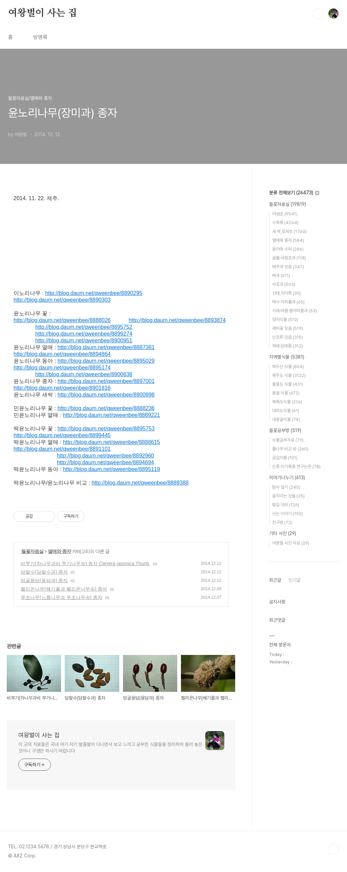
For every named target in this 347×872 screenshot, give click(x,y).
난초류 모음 (287, 337)
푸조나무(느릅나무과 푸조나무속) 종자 (61, 597)
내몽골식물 (286, 419)
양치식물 (285, 319)
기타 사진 (282, 533)
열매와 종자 (59, 551)
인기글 (294, 580)
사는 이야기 (287, 513)
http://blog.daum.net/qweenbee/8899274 (83, 334)
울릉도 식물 (287, 384)
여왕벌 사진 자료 (290, 543)
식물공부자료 (288, 440)
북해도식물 (287, 401)
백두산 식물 (288, 366)
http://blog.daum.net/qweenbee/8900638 (83, 374)
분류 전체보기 (294, 192)
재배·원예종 (287, 345)
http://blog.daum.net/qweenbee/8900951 (83, 340)
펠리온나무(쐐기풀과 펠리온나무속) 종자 (64, 589)
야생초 (285, 213)
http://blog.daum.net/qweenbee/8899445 (62, 435)
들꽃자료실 (32, 551)
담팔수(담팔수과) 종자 (44, 572)
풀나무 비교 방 (290, 448)
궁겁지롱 (285, 457)
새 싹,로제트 (289, 231)
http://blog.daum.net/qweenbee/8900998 (106, 395)
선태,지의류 (286, 293)
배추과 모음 (288, 266)
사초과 (283, 284)
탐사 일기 (286, 487)
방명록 (40, 37)
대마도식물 (285, 410)
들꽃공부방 (285, 430)
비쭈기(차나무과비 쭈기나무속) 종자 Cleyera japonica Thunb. (85, 563)
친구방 (282, 522)
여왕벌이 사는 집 (42, 13)
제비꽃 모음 (287, 328)
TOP (333, 849)
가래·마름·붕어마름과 (294, 310)
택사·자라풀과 (288, 301)
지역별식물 (286, 357)
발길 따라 (285, 504)
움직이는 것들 (288, 495)
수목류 (285, 222)
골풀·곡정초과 (289, 257)
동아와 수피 (288, 249)
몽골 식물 (286, 393)
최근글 (275, 580)
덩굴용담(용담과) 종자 (44, 580)
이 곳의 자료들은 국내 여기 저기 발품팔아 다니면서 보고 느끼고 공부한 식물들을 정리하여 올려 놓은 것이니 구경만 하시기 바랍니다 (110, 747)
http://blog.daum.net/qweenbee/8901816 (62, 388)
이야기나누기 (287, 477)
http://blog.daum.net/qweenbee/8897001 (106, 381)
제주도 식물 (289, 375)
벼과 (281, 275)
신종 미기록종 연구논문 (296, 466)
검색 (318, 13)
